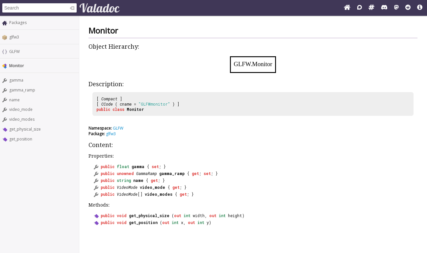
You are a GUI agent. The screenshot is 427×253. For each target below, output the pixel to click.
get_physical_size (25, 129)
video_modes (22, 119)
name (14, 100)
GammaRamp (146, 173)
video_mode (21, 109)
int (187, 215)
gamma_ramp (22, 90)
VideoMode (127, 187)
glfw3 (14, 37)
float (123, 166)
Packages (18, 22)
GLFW (14, 51)
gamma (16, 80)
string (124, 180)
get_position (20, 139)
